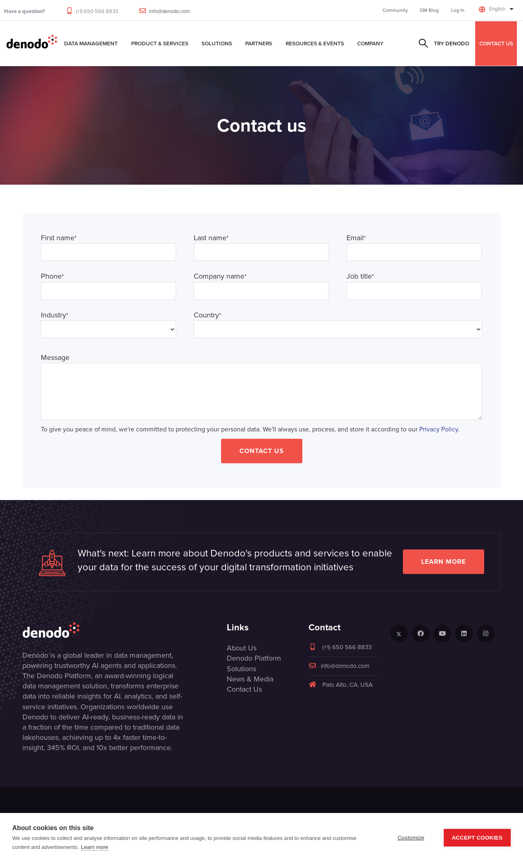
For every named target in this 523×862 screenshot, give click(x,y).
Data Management (91, 43)
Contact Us (261, 451)
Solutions (216, 43)
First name (58, 238)
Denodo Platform (254, 658)
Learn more (443, 561)
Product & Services (159, 43)
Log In (458, 10)
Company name (220, 276)
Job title (360, 276)
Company (370, 43)
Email (356, 238)
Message (55, 358)
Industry (54, 315)
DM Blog (429, 10)
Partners (258, 43)
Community (395, 10)
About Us (242, 648)
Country (207, 315)
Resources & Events (315, 43)
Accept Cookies (477, 838)
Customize (411, 838)
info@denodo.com (169, 11)
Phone (52, 276)
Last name (211, 238)
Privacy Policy (438, 429)
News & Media (250, 679)
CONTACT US (496, 43)
